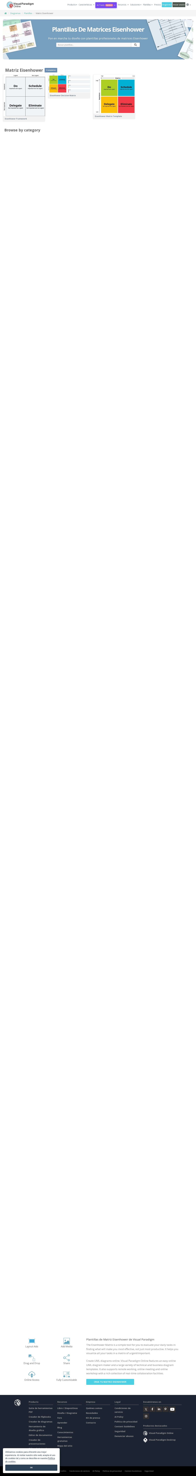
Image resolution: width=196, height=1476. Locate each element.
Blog (59, 1427)
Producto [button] (72, 4)
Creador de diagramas (40, 1421)
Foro (59, 1417)
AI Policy (119, 1416)
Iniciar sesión (179, 4)
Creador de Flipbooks (40, 1416)
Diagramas (15, 13)
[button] (86, 4)
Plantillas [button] (148, 4)
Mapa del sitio (64, 1445)
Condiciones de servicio (79, 1471)
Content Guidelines (125, 1426)
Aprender (62, 1422)
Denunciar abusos (124, 1436)
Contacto (91, 1422)
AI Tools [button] (106, 5)
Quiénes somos (94, 1408)
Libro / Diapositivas (67, 1408)
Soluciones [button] (135, 4)
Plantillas (28, 13)
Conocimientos (65, 1432)
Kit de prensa (93, 1417)
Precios (157, 4)
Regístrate (167, 4)
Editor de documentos (40, 1435)
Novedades (92, 1413)
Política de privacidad (126, 1421)
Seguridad (120, 1431)
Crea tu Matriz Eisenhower (110, 1381)
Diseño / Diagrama (67, 1413)
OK (31, 1467)
